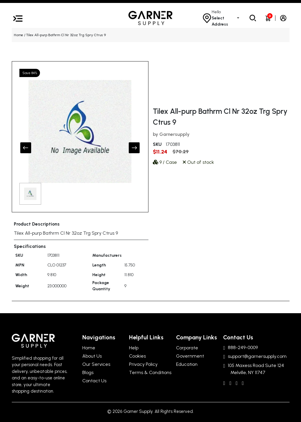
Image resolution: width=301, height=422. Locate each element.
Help (133, 348)
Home (18, 35)
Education (187, 364)
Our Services (96, 364)
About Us (92, 356)
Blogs (87, 372)
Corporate (187, 348)
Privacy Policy (143, 364)
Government (190, 356)
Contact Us (94, 380)
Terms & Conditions (150, 372)
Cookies (137, 356)
